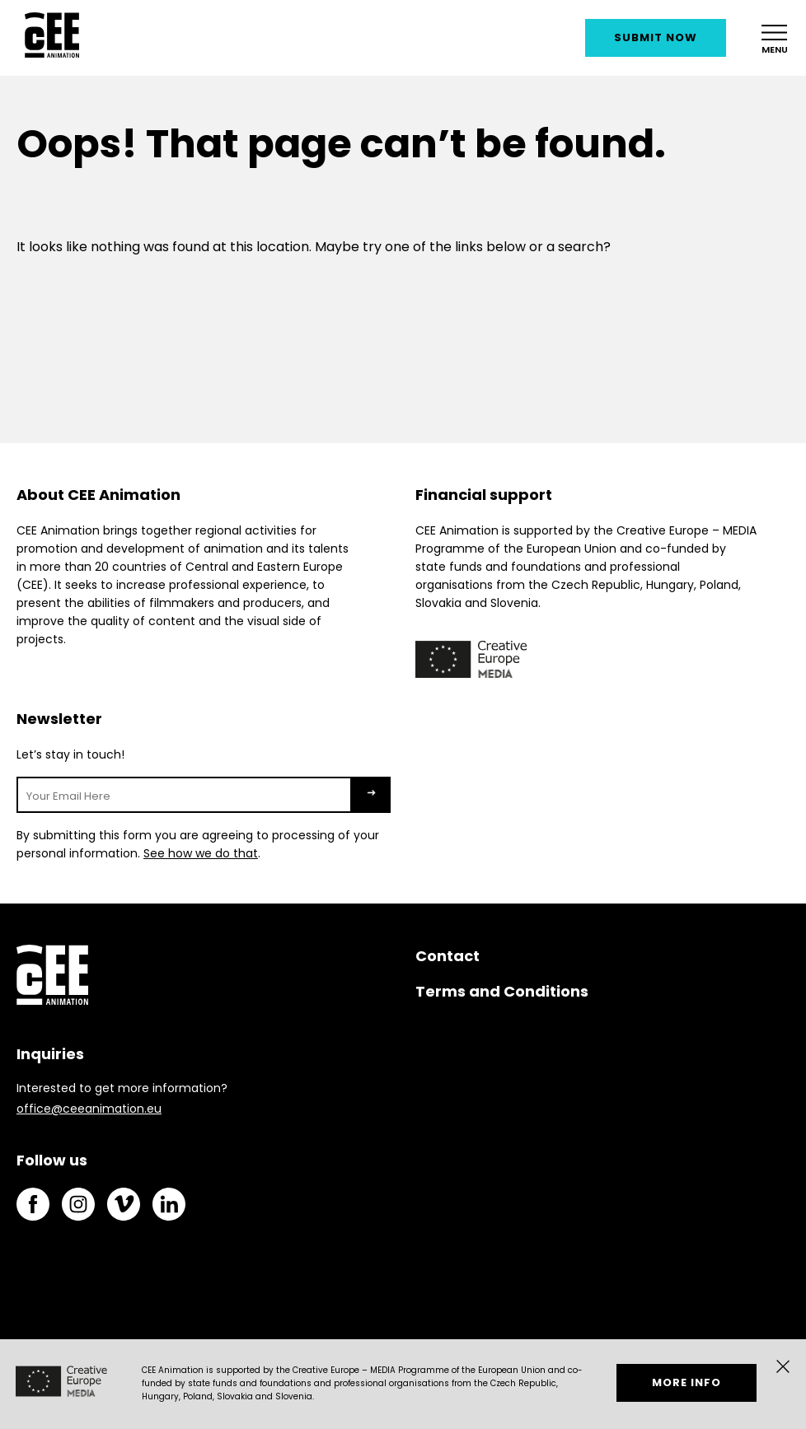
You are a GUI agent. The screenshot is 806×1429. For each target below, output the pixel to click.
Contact (447, 956)
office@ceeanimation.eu (89, 1108)
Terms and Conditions (501, 991)
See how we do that (200, 853)
